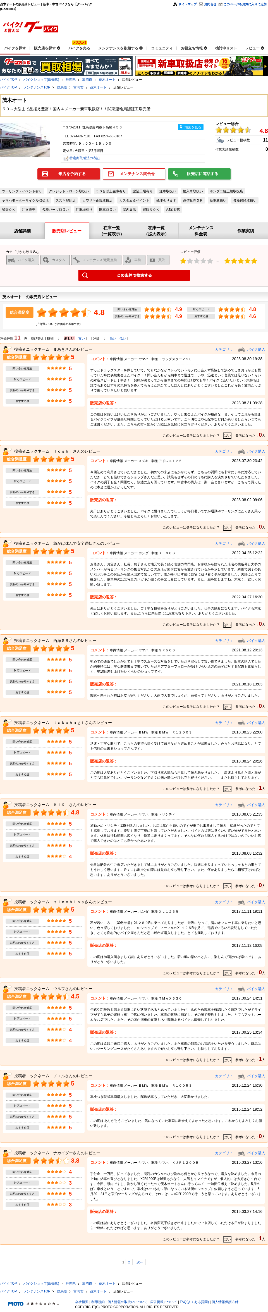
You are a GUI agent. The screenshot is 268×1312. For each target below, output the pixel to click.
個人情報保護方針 (225, 1302)
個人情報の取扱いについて (127, 1302)
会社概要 (81, 1302)
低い (122, 338)
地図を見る (193, 127)
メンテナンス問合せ (137, 173)
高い (112, 338)
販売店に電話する (202, 173)
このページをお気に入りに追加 (245, 4)
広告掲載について (163, 1302)
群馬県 (71, 80)
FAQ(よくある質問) (194, 1302)
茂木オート (107, 80)
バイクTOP (8, 80)
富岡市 (87, 80)
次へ (140, 1262)
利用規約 (98, 1302)
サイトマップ (187, 4)
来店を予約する (72, 173)
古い (81, 338)
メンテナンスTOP (36, 87)
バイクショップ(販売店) (41, 80)
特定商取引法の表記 (85, 158)
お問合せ (210, 4)
